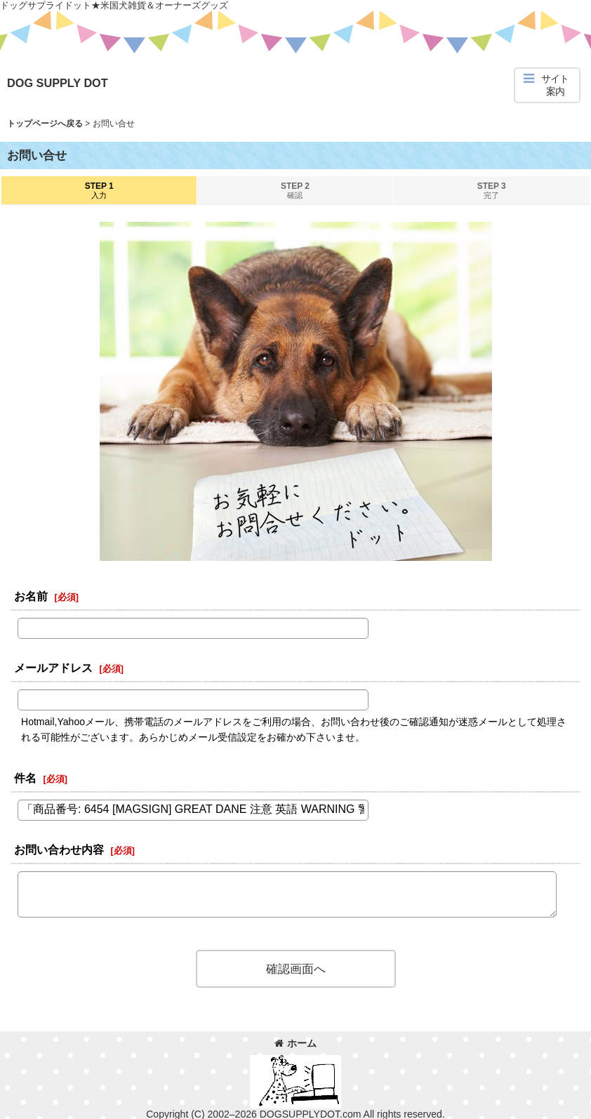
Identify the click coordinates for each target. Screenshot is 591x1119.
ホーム (295, 1043)
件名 (25, 778)
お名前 (31, 596)
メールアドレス (53, 667)
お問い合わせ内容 (59, 849)
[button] (547, 85)
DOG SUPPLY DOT (57, 83)
